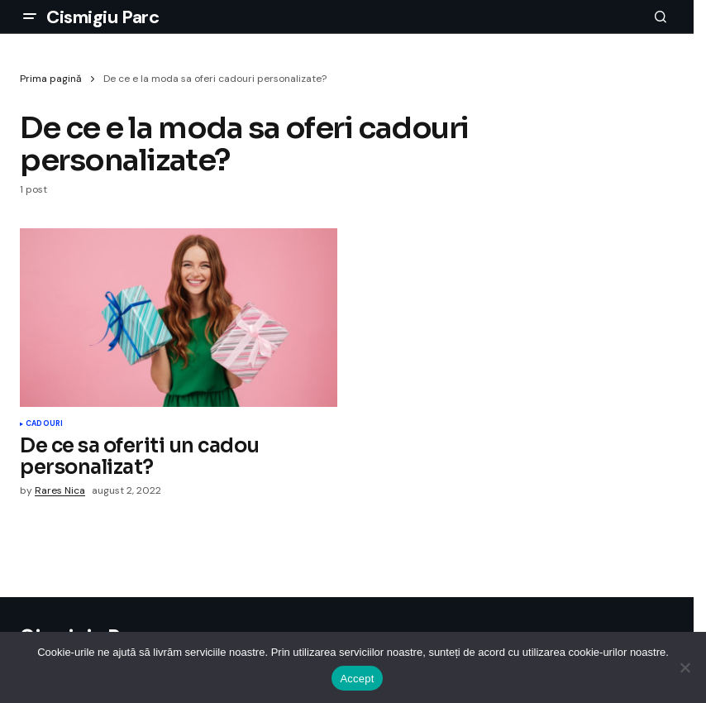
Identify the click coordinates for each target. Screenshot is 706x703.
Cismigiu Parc (102, 17)
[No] (685, 667)
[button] (30, 16)
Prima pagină (51, 78)
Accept (357, 678)
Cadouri (44, 424)
